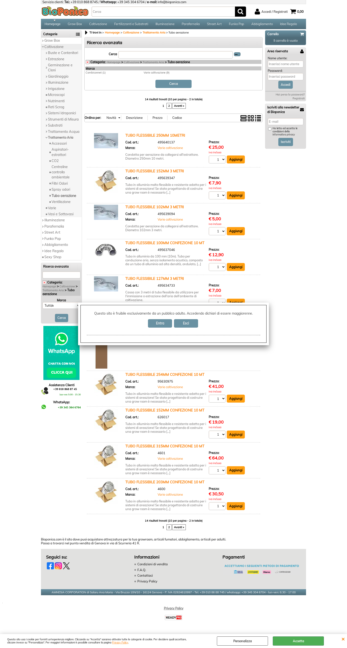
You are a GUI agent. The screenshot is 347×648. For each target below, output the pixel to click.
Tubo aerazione (64, 197)
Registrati (299, 100)
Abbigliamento (262, 25)
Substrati (55, 127)
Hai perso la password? (290, 96)
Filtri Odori (60, 185)
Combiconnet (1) (96, 74)
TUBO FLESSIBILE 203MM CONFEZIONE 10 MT (164, 483)
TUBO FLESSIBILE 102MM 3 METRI (154, 208)
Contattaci (145, 577)
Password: (275, 72)
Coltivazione (98, 25)
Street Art (214, 25)
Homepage (52, 25)
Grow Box (75, 25)
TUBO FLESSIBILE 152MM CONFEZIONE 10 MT (164, 412)
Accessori (59, 145)
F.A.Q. (141, 572)
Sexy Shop (52, 258)
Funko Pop (236, 25)
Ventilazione (61, 203)
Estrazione (56, 60)
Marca (61, 302)
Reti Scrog (56, 109)
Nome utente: (277, 59)
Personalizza (242, 641)
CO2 (55, 162)
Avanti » (179, 107)
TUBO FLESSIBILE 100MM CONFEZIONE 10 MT (164, 244)
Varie (52, 209)
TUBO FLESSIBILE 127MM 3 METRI (154, 280)
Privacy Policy (120, 642)
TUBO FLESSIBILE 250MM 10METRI (155, 137)
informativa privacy (284, 136)
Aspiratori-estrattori (60, 153)
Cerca (113, 55)
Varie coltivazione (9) (156, 74)
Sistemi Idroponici (62, 115)
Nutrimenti (56, 102)
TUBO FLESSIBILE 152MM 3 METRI (154, 172)
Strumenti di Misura (63, 121)
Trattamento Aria (60, 139)
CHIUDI (343, 638)
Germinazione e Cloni (60, 69)
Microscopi (56, 96)
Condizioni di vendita (152, 566)
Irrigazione (56, 90)
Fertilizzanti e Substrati (131, 25)
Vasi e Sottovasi (60, 216)
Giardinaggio (58, 78)
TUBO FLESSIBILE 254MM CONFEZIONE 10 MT (164, 376)
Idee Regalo (288, 25)
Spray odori (61, 191)
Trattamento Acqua (64, 133)
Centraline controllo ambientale (61, 173)
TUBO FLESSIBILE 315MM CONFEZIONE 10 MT (164, 448)
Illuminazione (164, 25)
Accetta (298, 641)
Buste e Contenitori (63, 54)
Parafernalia (191, 25)
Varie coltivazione (170, 149)
